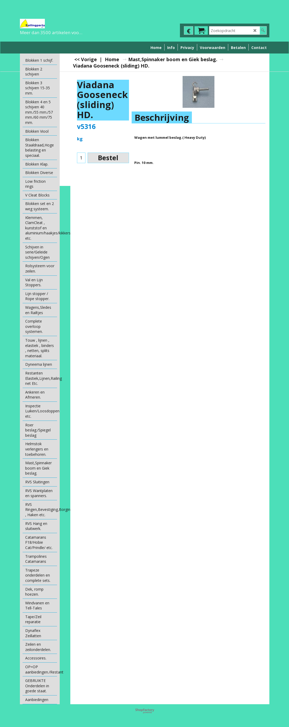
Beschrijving (162, 117)
